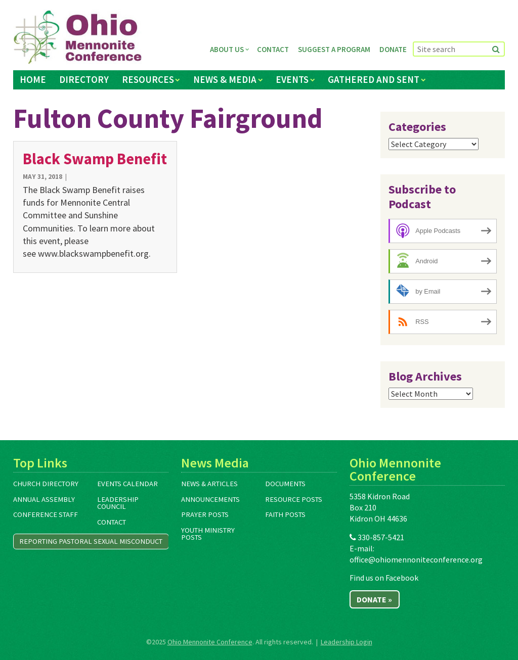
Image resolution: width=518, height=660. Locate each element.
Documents (285, 483)
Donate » (374, 599)
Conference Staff (45, 514)
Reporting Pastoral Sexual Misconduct (90, 541)
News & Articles (209, 483)
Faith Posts (285, 514)
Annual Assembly (44, 499)
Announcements (210, 499)
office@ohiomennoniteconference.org (416, 559)
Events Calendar (127, 483)
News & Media (224, 79)
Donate (393, 49)
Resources (148, 79)
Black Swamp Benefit (95, 158)
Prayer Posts (205, 514)
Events (292, 79)
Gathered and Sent (373, 79)
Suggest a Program (334, 49)
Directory (84, 79)
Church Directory (45, 483)
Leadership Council (118, 503)
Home (33, 79)
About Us (227, 49)
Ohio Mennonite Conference (209, 641)
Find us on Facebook (384, 578)
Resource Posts (293, 499)
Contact (273, 49)
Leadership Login (346, 641)
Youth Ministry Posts (208, 534)
